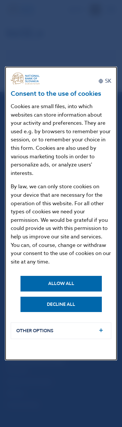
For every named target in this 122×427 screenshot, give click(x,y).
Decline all (61, 304)
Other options (34, 330)
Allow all (61, 283)
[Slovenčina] (104, 81)
